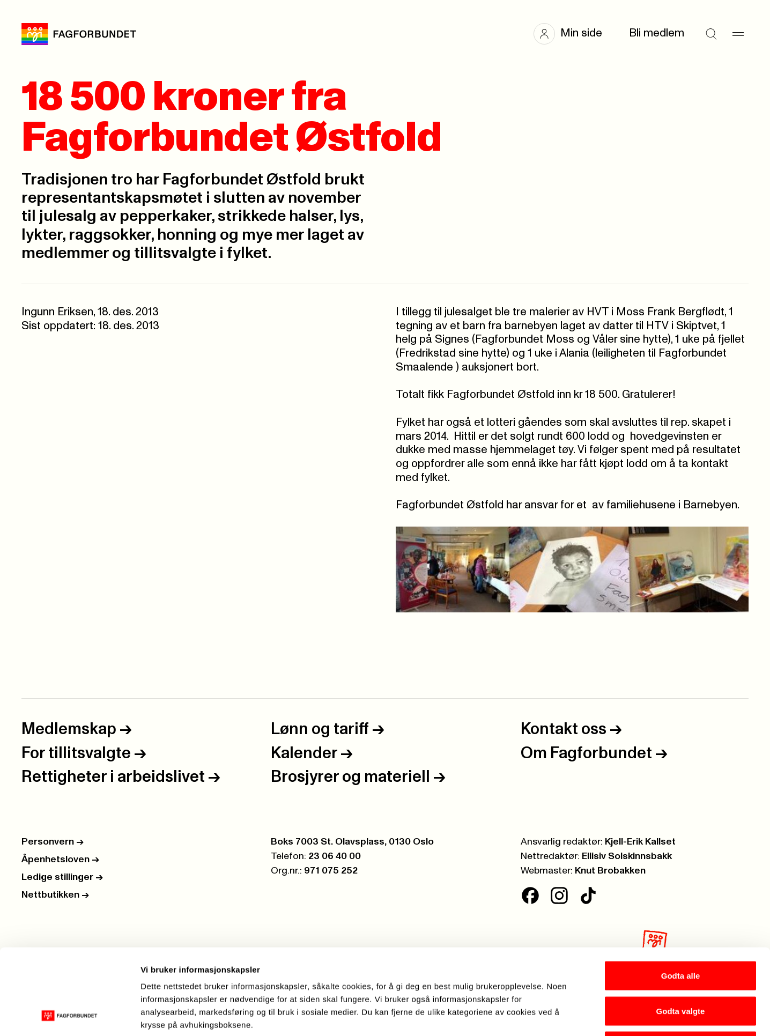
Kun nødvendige (680, 965)
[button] (573, 34)
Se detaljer (576, 1014)
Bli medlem (656, 33)
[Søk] (711, 34)
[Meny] (738, 34)
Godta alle (680, 895)
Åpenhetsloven (60, 859)
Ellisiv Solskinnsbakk (627, 856)
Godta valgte (680, 930)
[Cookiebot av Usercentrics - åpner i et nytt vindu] (69, 1015)
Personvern (52, 842)
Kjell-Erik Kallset (640, 842)
